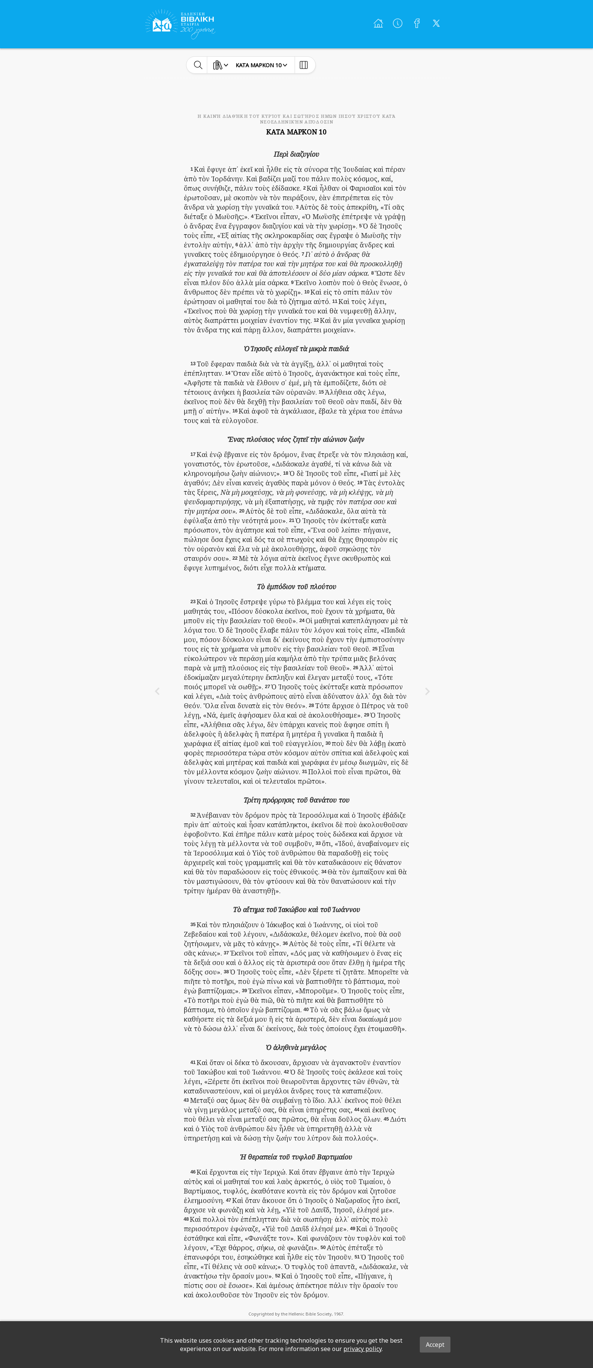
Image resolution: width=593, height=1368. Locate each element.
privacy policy (362, 1349)
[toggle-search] (198, 65)
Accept (435, 1344)
